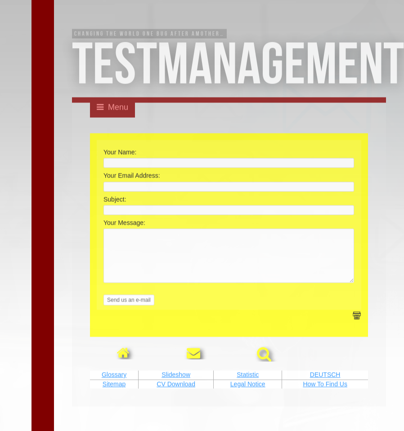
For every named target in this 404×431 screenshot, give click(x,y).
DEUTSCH (325, 384)
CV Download (176, 393)
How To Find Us (325, 393)
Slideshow (176, 384)
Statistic (248, 384)
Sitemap (114, 393)
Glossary (114, 384)
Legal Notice (247, 393)
